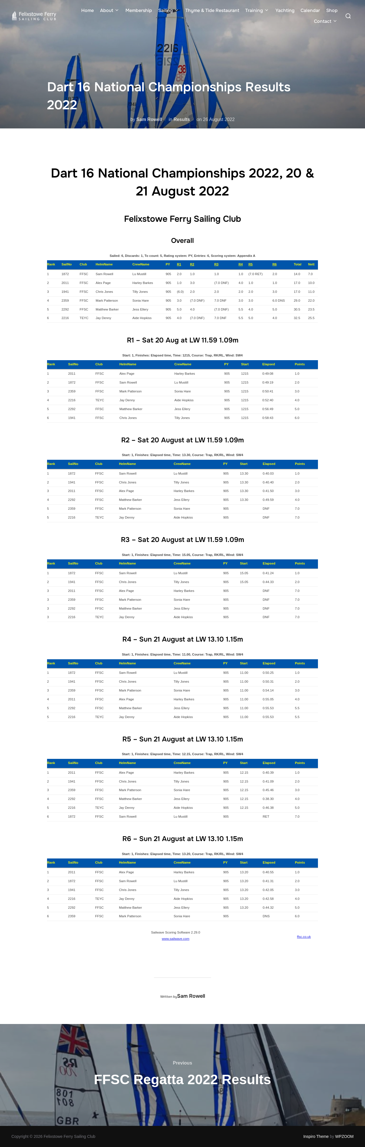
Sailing (168, 10)
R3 (216, 264)
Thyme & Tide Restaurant (212, 10)
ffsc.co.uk (304, 936)
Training (257, 10)
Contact (326, 21)
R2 (192, 264)
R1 (179, 264)
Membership (138, 10)
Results (181, 119)
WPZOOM (344, 1136)
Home (87, 10)
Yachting (285, 10)
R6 (274, 264)
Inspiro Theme (316, 1136)
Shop (332, 10)
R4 (240, 264)
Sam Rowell (149, 119)
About (109, 10)
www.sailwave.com (175, 938)
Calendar (310, 10)
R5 (250, 264)
